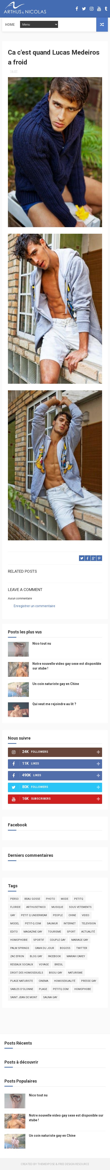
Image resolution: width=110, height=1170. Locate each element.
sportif (38, 939)
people (58, 915)
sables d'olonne (21, 989)
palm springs (19, 948)
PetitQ (78, 898)
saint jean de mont (23, 997)
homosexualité (64, 980)
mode (64, 898)
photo (50, 898)
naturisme (75, 972)
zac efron (17, 956)
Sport (71, 931)
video (85, 915)
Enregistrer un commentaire (34, 606)
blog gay (36, 956)
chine (72, 915)
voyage (44, 964)
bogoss (65, 948)
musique (57, 907)
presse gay (88, 980)
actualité (88, 931)
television (89, 923)
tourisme (54, 931)
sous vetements (80, 907)
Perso (14, 898)
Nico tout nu (41, 643)
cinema (43, 980)
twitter (81, 948)
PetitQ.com (61, 989)
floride (15, 907)
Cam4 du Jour (44, 948)
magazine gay (33, 931)
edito (14, 931)
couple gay (57, 939)
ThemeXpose (46, 1164)
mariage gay (79, 939)
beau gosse (32, 898)
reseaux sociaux (21, 964)
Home (10, 24)
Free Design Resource (73, 1164)
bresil (59, 964)
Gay (12, 915)
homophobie (19, 939)
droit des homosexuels (26, 972)
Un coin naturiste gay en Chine (55, 684)
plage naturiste (21, 980)
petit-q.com (33, 923)
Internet (70, 923)
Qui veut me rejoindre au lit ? (54, 704)
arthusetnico (36, 907)
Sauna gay (50, 997)
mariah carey (76, 956)
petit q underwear (34, 915)
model (14, 923)
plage (43, 989)
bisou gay (55, 972)
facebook (54, 956)
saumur (52, 923)
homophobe (82, 989)
